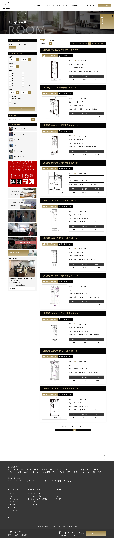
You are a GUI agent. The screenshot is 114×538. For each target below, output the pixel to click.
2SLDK (13, 83)
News (57, 493)
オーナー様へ (14, 234)
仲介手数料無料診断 (34, 496)
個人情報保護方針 (14, 510)
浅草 (38, 472)
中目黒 (36, 470)
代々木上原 (46, 472)
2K (24, 78)
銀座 (76, 470)
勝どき (88, 470)
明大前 (62, 472)
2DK (12, 81)
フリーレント (14, 101)
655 (80, 43)
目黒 (51, 470)
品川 (65, 470)
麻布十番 (58, 470)
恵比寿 (29, 470)
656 (83, 43)
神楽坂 (19, 472)
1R (11, 73)
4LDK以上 (27, 85)
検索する (22, 109)
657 (86, 43)
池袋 (88, 472)
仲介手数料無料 (15, 99)
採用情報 (22, 216)
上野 (32, 472)
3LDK (25, 83)
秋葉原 (96, 470)
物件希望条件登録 (34, 493)
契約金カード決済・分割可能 (37, 499)
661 (99, 43)
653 (74, 43)
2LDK (25, 81)
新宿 (9, 470)
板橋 (93, 472)
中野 (68, 472)
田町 (70, 470)
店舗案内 (75, 5)
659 (92, 43)
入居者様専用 (14, 253)
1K (24, 73)
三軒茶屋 (44, 470)
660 (95, 43)
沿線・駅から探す (63, 5)
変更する (12, 47)
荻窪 (82, 472)
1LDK (25, 76)
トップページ (36, 5)
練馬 (99, 472)
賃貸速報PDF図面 (14, 502)
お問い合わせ (105, 5)
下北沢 (54, 472)
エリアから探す (49, 5)
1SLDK (13, 78)
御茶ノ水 (11, 472)
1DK (12, 76)
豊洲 (82, 470)
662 (102, 43)
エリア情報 (11, 505)
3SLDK (13, 85)
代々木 (16, 470)
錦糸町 (26, 472)
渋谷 (22, 470)
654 (77, 43)
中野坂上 (75, 472)
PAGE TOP (104, 457)
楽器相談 (13, 103)
